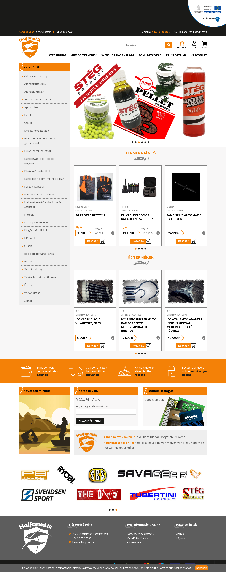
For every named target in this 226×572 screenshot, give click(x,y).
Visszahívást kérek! (90, 420)
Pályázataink (176, 55)
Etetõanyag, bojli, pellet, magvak (39, 161)
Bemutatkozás (150, 55)
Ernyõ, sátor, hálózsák (37, 151)
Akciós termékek (84, 55)
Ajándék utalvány (35, 84)
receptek (140, 375)
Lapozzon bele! (155, 399)
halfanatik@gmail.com (83, 542)
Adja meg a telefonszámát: (92, 406)
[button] (132, 142)
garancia (42, 375)
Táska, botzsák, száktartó (40, 277)
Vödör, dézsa (32, 293)
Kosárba (96, 241)
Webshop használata (117, 55)
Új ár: (79, 227)
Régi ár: (99, 228)
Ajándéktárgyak (34, 91)
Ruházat (29, 261)
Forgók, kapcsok (34, 186)
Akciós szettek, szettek (37, 99)
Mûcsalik (30, 238)
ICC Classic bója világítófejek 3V (88, 321)
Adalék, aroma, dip (36, 76)
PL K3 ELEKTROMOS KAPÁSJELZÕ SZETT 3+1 (137, 217)
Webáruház (58, 55)
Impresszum (134, 542)
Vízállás (180, 533)
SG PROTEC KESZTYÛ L (91, 215)
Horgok (29, 214)
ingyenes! (92, 375)
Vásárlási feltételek (137, 538)
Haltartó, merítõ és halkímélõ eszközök (42, 204)
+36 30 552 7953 (62, 31)
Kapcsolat (199, 55)
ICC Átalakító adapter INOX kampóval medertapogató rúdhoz (184, 325)
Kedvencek (182, 45)
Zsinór (28, 300)
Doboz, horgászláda (36, 130)
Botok (28, 115)
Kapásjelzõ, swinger (36, 222)
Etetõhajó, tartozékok (37, 171)
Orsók (28, 246)
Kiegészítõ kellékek (36, 230)
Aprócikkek (31, 107)
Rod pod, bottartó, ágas (39, 253)
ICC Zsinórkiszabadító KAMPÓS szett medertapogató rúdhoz (138, 325)
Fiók (194, 45)
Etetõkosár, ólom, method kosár (44, 179)
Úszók (28, 285)
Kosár (204, 45)
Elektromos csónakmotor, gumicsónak (40, 141)
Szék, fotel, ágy (33, 269)
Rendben (201, 568)
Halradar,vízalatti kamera (40, 194)
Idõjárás (180, 538)
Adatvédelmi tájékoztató (140, 533)
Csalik (28, 123)
